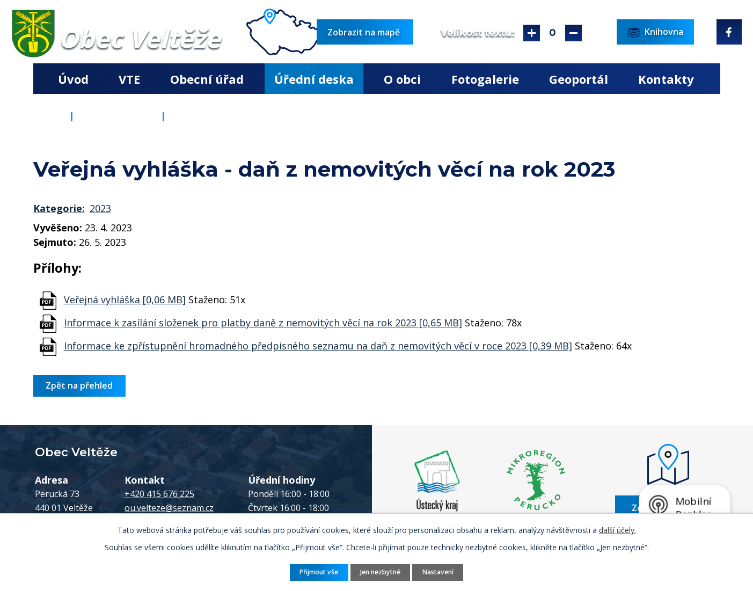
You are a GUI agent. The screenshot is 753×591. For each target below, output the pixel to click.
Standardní (552, 33)
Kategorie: (59, 208)
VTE (129, 79)
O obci (402, 79)
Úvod (73, 79)
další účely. (617, 530)
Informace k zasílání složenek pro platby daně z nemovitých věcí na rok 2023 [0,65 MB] (263, 322)
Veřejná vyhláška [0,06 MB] (125, 299)
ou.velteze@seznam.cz (169, 508)
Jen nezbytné (380, 572)
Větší (531, 33)
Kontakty (666, 79)
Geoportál (578, 79)
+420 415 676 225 (159, 494)
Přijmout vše (318, 572)
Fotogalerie (485, 79)
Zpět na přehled (79, 385)
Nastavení (438, 572)
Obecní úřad (207, 79)
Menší (573, 33)
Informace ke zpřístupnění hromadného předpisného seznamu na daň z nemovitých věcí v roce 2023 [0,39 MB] (318, 345)
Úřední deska (314, 79)
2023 (100, 208)
